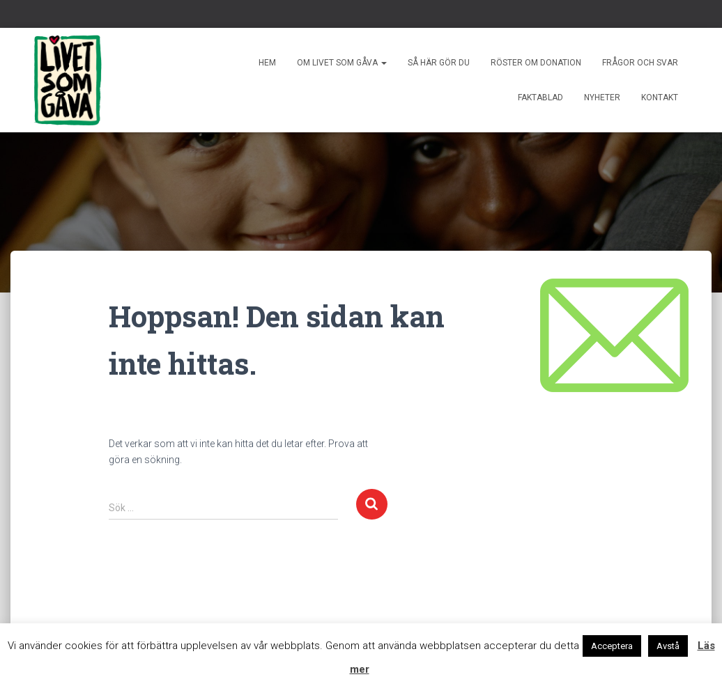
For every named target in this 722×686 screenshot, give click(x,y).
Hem (267, 63)
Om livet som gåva (342, 63)
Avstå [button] (667, 646)
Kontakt (659, 97)
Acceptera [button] (612, 646)
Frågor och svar (640, 63)
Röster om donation (536, 63)
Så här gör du (439, 63)
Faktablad (540, 97)
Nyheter (602, 97)
